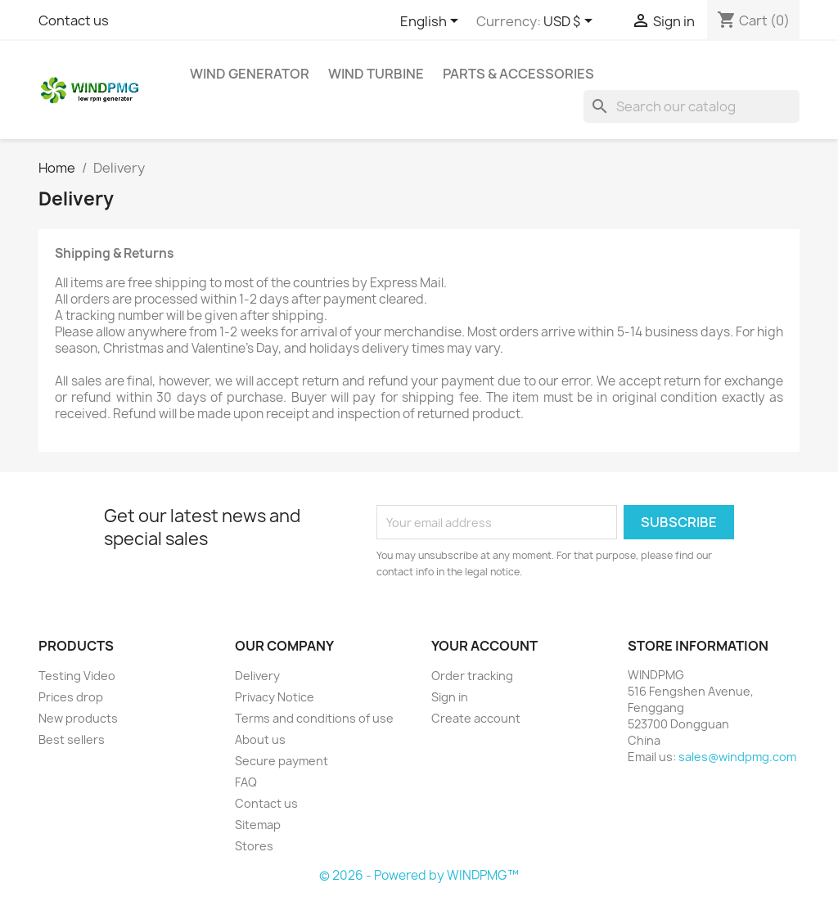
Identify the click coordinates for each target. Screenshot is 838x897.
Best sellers (71, 739)
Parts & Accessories (518, 74)
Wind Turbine (376, 74)
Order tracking (472, 675)
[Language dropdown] (432, 22)
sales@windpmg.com (737, 756)
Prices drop (70, 697)
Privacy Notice (274, 697)
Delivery (257, 675)
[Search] (691, 106)
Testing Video (76, 675)
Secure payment (281, 761)
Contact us (73, 20)
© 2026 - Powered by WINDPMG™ (419, 875)
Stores (254, 846)
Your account (484, 646)
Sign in (449, 697)
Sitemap (258, 824)
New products (78, 718)
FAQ (246, 782)
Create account (475, 718)
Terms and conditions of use (314, 718)
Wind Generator (249, 74)
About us (260, 739)
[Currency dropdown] (570, 22)
